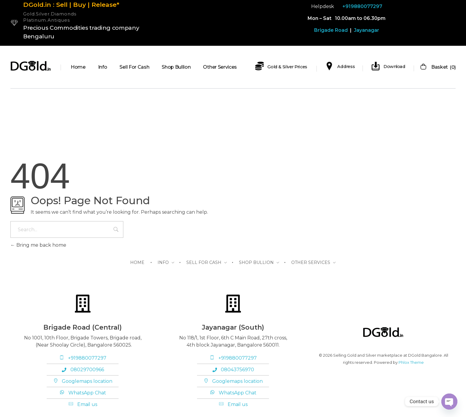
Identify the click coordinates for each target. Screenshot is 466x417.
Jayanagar (366, 30)
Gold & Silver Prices (287, 66)
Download (394, 66)
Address (346, 66)
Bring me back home (38, 245)
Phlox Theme (411, 362)
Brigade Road (331, 30)
